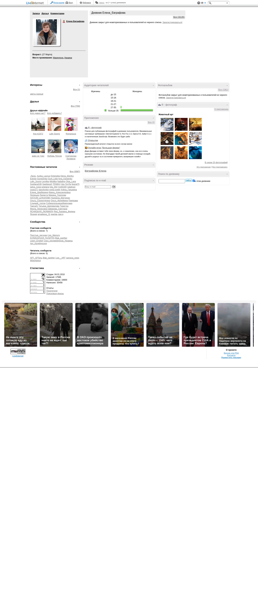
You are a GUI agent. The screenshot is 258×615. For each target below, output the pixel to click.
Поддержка (198, 3)
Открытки (93, 140)
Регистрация (58, 2)
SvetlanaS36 (36, 184)
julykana (45, 187)
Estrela (33, 179)
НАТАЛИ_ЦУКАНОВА (40, 198)
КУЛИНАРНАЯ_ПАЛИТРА (42, 238)
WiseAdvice (35, 260)
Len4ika (45, 181)
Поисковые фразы (55, 293)
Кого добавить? (54, 113)
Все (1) (76, 89)
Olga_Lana (71, 181)
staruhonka (43, 189)
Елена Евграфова (64, 21)
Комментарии (57, 13)
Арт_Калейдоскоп (38, 243)
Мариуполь (58, 58)
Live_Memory (54, 235)
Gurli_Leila (53, 179)
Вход (71, 2)
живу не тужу (38, 156)
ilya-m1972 (38, 134)
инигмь (54, 214)
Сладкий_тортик (38, 203)
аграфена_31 (44, 214)
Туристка (64, 206)
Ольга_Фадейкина (59, 200)
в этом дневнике (202, 181)
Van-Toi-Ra (66, 184)
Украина (68, 58)
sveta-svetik (54, 189)
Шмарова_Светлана (57, 209)
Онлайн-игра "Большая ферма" (104, 148)
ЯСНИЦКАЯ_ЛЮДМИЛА (41, 211)
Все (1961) (223, 90)
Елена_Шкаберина (39, 192)
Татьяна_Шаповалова (49, 206)
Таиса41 (34, 206)
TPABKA (56, 184)
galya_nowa (35, 187)
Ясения (33, 214)
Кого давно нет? (37, 113)
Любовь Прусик (54, 156)
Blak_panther (61, 238)
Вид (203, 3)
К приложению (221, 109)
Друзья (45, 13)
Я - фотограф (94, 127)
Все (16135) (179, 17)
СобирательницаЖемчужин (59, 203)
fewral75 (75, 184)
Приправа (73, 200)
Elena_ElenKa (66, 176)
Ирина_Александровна (59, 192)
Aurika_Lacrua (43, 176)
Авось (101, 2)
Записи (36, 13)
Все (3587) (75, 171)
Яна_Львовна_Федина (64, 211)
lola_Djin (54, 187)
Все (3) (151, 122)
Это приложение (203, 167)
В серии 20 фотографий (216, 162)
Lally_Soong (35, 181)
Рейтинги (87, 2)
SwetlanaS (47, 184)
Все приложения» (220, 167)
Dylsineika (55, 176)
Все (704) (75, 106)
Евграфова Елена (95, 171)
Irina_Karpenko (65, 179)
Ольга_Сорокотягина (40, 200)
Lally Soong (54, 134)
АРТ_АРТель (36, 258)
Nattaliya (61, 181)
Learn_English (36, 241)
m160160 (62, 187)
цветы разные (36, 94)
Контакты (231, 355)
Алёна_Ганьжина (69, 189)
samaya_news (72, 258)
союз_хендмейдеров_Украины (58, 241)
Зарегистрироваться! (172, 22)
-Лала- (33, 176)
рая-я (60, 214)
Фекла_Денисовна (38, 209)
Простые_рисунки (38, 235)
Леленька (34, 195)
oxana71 (34, 189)
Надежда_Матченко (60, 198)
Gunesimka (42, 179)
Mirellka (53, 181)
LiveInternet (35, 3)
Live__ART (61, 258)
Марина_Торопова (57, 195)
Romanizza (71, 134)
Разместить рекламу (231, 357)
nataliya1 (71, 187)
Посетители (51, 291)
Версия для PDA (231, 353)
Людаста (44, 195)
